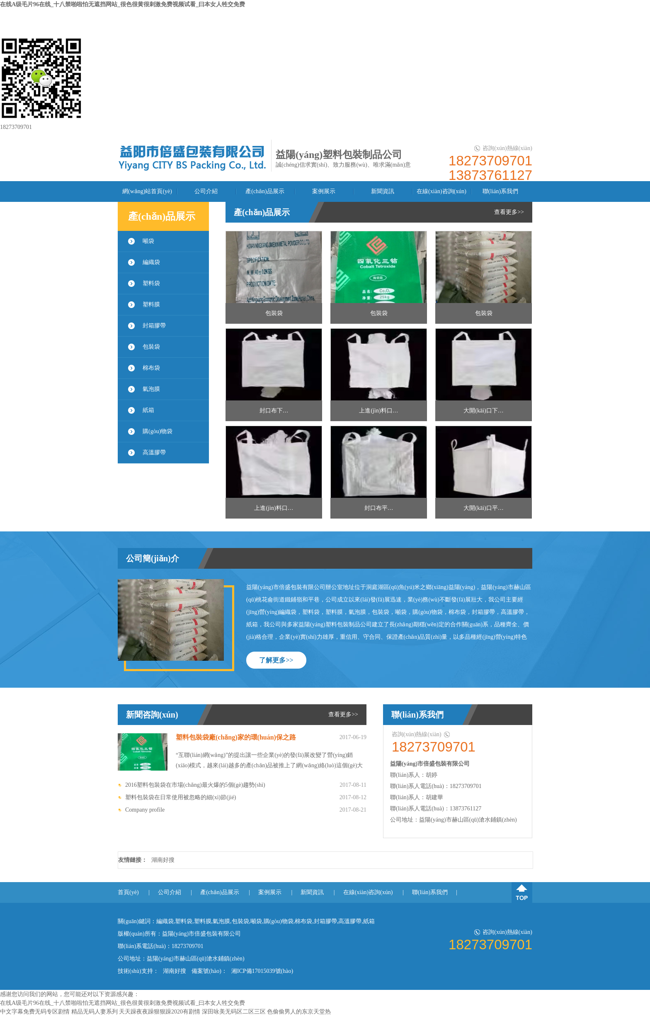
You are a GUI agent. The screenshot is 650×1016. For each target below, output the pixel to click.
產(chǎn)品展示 (264, 191)
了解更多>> (276, 660)
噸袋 (148, 241)
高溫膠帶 (154, 452)
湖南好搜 (163, 860)
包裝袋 (151, 347)
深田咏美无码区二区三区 (234, 1012)
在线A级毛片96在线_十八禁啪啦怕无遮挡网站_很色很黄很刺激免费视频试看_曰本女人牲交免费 (122, 4)
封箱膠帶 (154, 326)
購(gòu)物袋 (157, 431)
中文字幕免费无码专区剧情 (35, 1012)
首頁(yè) (128, 892)
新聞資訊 (382, 191)
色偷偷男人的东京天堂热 (299, 1012)
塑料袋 (151, 283)
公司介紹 (206, 191)
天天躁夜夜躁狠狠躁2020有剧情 (159, 1012)
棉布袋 (151, 368)
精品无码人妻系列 (94, 1012)
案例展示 (323, 191)
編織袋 (151, 262)
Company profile (145, 810)
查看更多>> (509, 212)
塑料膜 (151, 304)
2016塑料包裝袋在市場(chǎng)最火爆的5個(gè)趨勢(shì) (195, 785)
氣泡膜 (151, 389)
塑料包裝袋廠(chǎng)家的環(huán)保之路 (236, 737)
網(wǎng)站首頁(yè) (147, 191)
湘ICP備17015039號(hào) (262, 971)
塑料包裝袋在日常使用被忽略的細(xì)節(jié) (180, 797)
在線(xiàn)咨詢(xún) (441, 191)
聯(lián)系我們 (500, 191)
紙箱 (148, 410)
